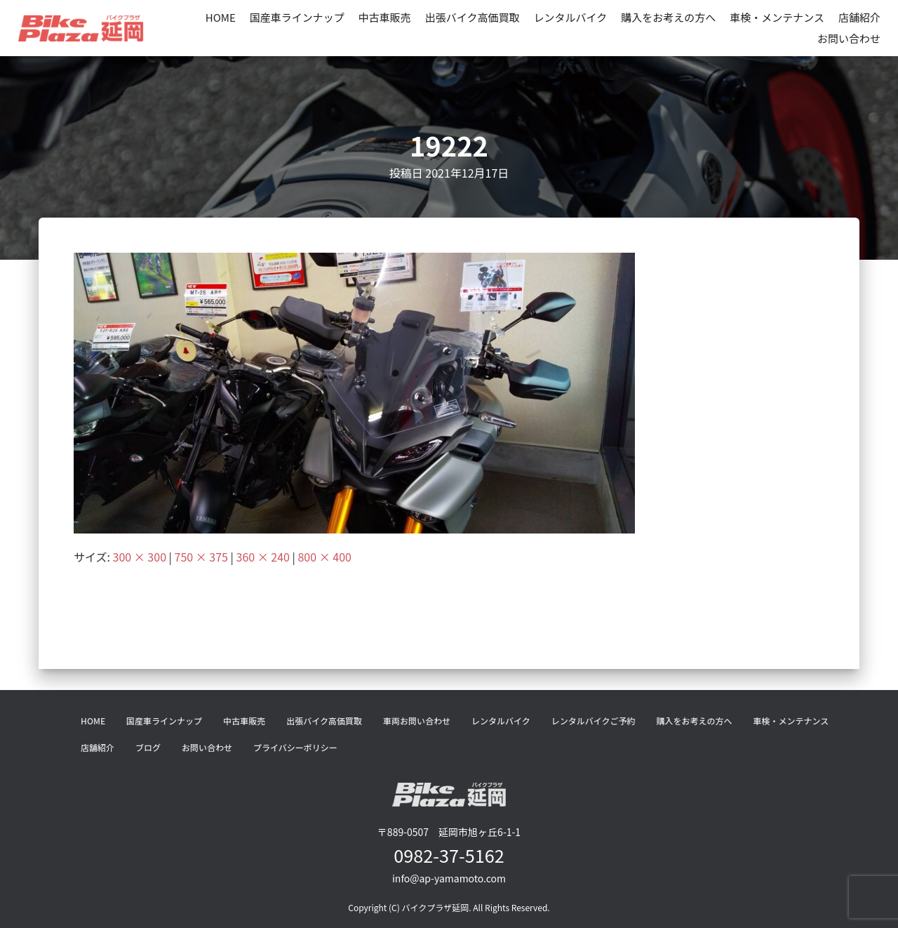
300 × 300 (139, 556)
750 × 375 (201, 556)
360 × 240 (263, 556)
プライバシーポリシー (295, 747)
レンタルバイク (571, 17)
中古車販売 (384, 17)
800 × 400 (324, 556)
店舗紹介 (859, 17)
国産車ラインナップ (297, 17)
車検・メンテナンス (777, 17)
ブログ (148, 747)
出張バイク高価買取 (472, 17)
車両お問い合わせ (416, 721)
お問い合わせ (848, 38)
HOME (221, 17)
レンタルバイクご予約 (593, 721)
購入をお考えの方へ (668, 17)
